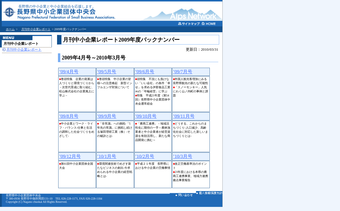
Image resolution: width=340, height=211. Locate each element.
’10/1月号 (106, 156)
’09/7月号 (182, 71)
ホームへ (212, 24)
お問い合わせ (183, 196)
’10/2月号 (144, 156)
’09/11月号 (183, 116)
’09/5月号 (106, 71)
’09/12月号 (70, 156)
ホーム (10, 29)
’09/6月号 (144, 71)
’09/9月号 (106, 116)
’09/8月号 (68, 116)
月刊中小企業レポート (36, 29)
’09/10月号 (146, 116)
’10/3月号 (182, 156)
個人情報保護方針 (209, 194)
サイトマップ (189, 24)
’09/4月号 (68, 71)
